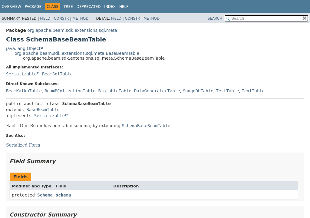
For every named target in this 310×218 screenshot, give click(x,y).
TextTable (253, 90)
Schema (45, 195)
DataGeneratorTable (157, 90)
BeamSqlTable (57, 73)
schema (63, 195)
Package (33, 7)
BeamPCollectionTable (70, 90)
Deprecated (89, 7)
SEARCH (215, 18)
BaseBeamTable (43, 109)
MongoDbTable (198, 90)
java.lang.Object (23, 48)
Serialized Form (23, 145)
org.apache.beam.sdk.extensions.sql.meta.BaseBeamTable (77, 53)
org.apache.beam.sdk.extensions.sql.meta (72, 30)
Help (124, 7)
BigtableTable (114, 90)
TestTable (227, 90)
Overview (11, 7)
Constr (61, 18)
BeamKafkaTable (24, 90)
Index (110, 7)
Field (45, 18)
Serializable (21, 73)
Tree (68, 7)
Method (81, 18)
